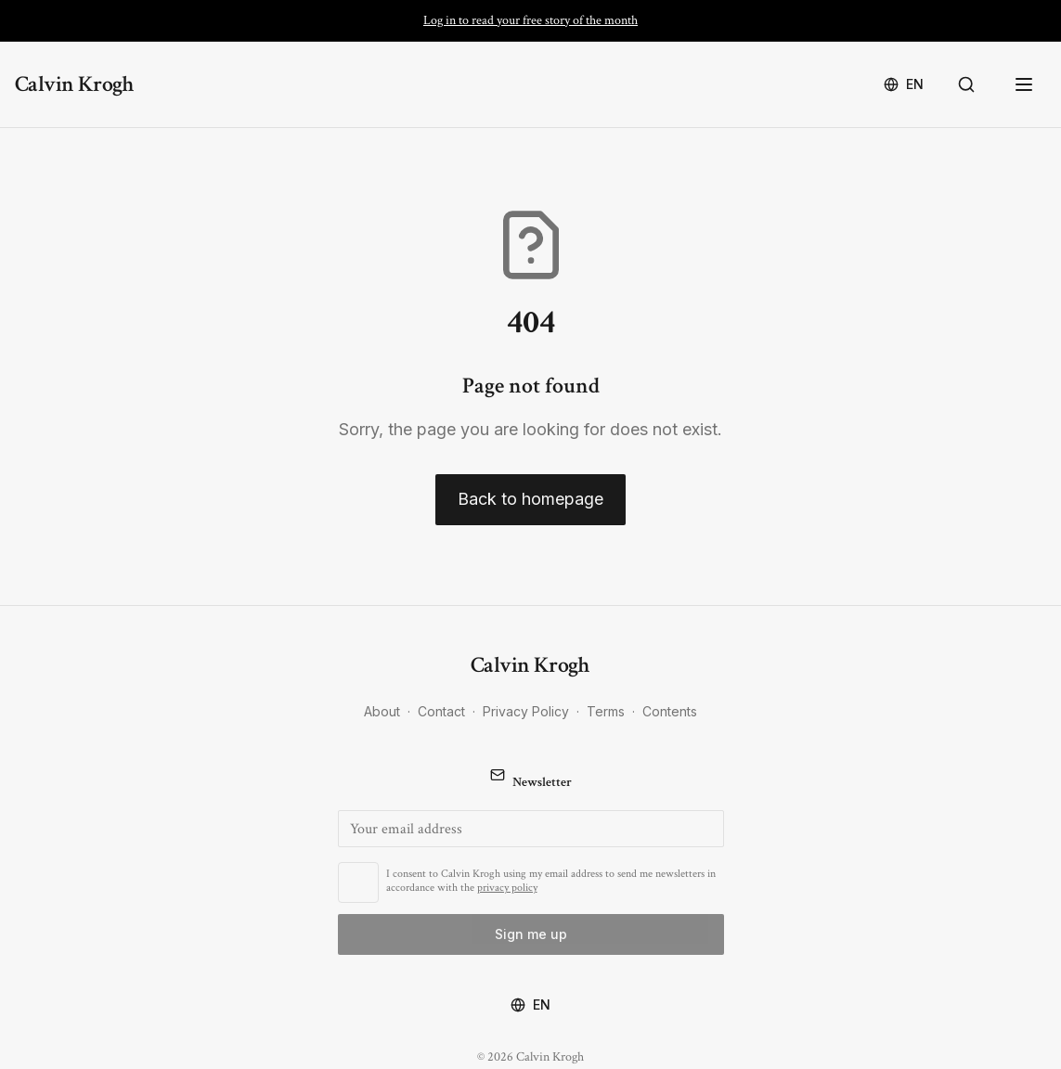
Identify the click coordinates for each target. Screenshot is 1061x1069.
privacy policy (507, 888)
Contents (669, 711)
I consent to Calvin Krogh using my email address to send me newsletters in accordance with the (551, 881)
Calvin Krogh (75, 84)
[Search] (970, 84)
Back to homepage (530, 499)
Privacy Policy (526, 711)
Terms (606, 711)
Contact (441, 711)
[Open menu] (1025, 84)
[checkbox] (358, 882)
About (382, 711)
